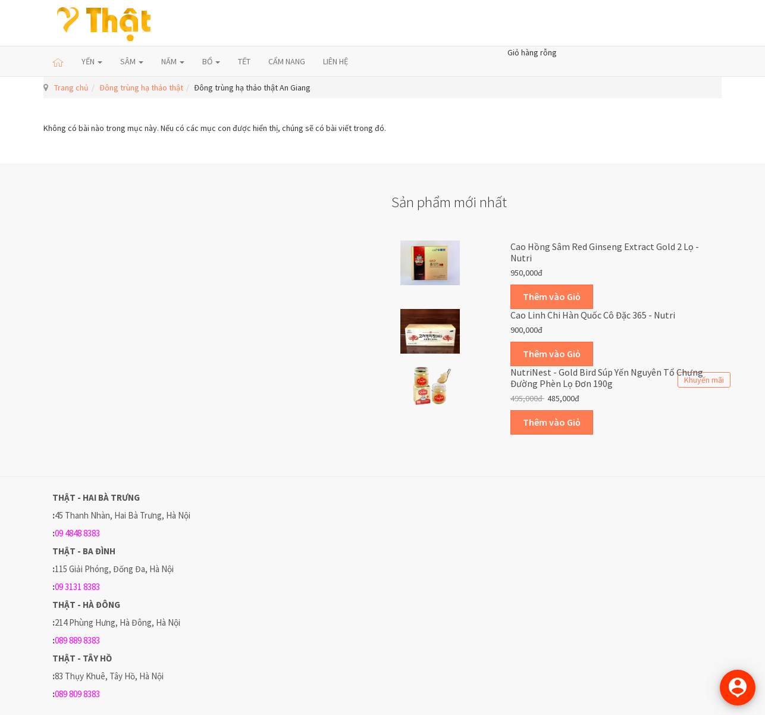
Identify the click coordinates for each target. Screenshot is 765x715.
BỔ (211, 61)
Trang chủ (71, 87)
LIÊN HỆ (335, 61)
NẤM (172, 61)
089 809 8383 (77, 694)
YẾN (91, 61)
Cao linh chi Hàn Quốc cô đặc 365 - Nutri (592, 315)
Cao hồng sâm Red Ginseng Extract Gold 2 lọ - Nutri (604, 252)
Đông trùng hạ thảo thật (141, 87)
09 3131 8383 (77, 586)
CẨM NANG (286, 61)
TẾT (244, 61)
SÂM (131, 61)
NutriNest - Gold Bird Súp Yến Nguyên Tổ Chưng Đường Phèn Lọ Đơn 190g (606, 378)
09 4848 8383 (77, 533)
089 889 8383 (77, 640)
